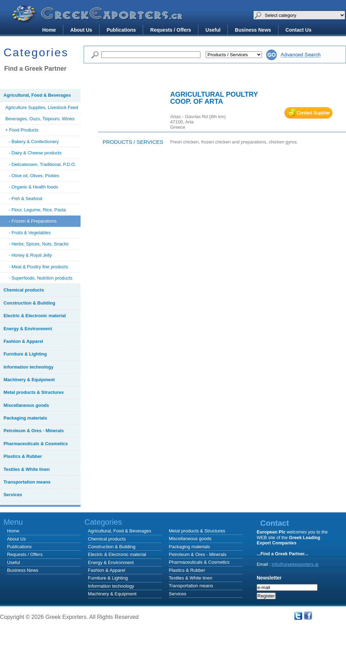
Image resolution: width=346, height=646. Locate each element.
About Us (81, 30)
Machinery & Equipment (112, 593)
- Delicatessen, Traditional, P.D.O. (42, 164)
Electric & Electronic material (117, 554)
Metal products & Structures (197, 530)
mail (308, 113)
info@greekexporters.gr (295, 564)
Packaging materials (189, 546)
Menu (13, 522)
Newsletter (269, 578)
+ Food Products (21, 130)
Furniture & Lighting (108, 578)
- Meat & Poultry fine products (38, 266)
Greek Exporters (98, 18)
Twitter (298, 616)
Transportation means (191, 585)
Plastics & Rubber (187, 570)
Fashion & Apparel (106, 570)
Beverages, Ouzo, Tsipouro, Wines (40, 118)
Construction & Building (111, 546)
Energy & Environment (111, 562)
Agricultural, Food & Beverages (119, 530)
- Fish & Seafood (25, 198)
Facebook (308, 616)
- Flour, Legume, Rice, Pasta (37, 209)
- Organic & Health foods (33, 187)
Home (49, 30)
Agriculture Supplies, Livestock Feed (41, 107)
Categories (204, 522)
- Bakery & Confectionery (34, 141)
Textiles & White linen (190, 578)
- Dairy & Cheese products (35, 152)
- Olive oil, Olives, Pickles (34, 175)
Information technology (111, 586)
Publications (121, 30)
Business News (253, 30)
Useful (212, 30)
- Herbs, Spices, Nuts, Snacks (39, 244)
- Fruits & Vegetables (30, 232)
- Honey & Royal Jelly (30, 255)
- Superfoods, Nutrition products (40, 278)
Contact (274, 523)
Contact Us (299, 30)
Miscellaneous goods (190, 538)
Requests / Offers (170, 30)
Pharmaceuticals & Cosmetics (199, 562)
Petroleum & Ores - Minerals (197, 554)
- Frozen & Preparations (33, 221)
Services (177, 593)
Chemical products (107, 539)
